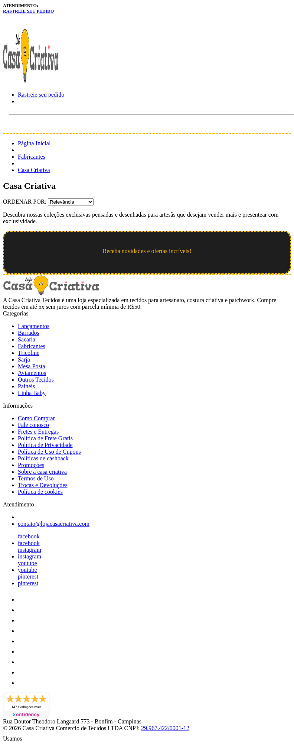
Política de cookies (40, 492)
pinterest (28, 576)
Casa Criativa (34, 170)
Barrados (28, 333)
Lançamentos (33, 326)
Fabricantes (31, 156)
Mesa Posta (31, 366)
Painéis (26, 386)
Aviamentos (32, 373)
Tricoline (28, 353)
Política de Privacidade (45, 445)
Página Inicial (34, 143)
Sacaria (26, 339)
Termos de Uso (36, 478)
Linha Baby (32, 393)
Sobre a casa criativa (42, 472)
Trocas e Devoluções (43, 485)
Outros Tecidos (36, 379)
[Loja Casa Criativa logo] (31, 82)
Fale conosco (33, 425)
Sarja (24, 359)
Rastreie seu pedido (28, 11)
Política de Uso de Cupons (49, 451)
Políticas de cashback (43, 458)
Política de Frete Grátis (45, 438)
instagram (29, 550)
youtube (27, 563)
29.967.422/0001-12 (165, 728)
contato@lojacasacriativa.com (53, 524)
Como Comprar (36, 418)
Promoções (31, 465)
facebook (29, 536)
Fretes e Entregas (38, 431)
